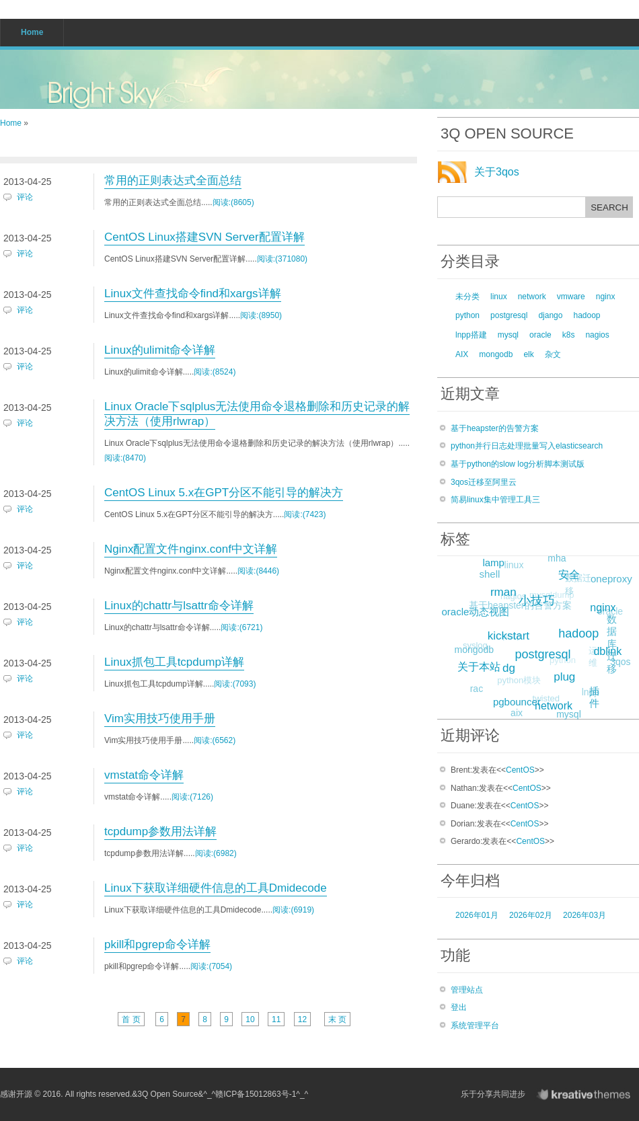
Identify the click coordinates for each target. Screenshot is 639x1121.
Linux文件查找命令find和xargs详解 (192, 293)
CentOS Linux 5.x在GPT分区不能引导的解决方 (223, 492)
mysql (508, 335)
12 (302, 1019)
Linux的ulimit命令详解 (159, 350)
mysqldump (547, 599)
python (467, 315)
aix (516, 714)
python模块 (515, 684)
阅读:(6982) (216, 853)
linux (498, 296)
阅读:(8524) (214, 372)
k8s (568, 335)
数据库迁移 (611, 644)
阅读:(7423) (305, 514)
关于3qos (496, 172)
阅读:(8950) (261, 315)
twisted (542, 702)
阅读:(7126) (192, 797)
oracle (540, 335)
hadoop (586, 315)
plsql (507, 641)
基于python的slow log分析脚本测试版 (518, 464)
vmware (571, 296)
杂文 (553, 354)
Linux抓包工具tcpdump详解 (174, 662)
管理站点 (467, 990)
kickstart (512, 631)
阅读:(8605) (233, 202)
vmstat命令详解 (144, 775)
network (532, 296)
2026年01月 (476, 915)
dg (514, 663)
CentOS (520, 770)
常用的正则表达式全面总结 (172, 180)
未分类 (467, 296)
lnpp (588, 694)
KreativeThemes (586, 1094)
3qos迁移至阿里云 (484, 482)
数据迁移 (575, 587)
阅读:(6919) (293, 910)
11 (276, 1019)
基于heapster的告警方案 (495, 428)
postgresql (508, 315)
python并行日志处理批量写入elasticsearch (527, 446)
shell (489, 574)
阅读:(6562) (214, 740)
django (550, 315)
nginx (605, 296)
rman (507, 588)
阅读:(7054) (211, 966)
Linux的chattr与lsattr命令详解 (179, 605)
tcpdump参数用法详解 (160, 831)
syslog (471, 648)
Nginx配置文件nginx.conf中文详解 (190, 549)
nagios (597, 335)
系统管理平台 (475, 1025)
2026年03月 (584, 915)
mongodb (496, 354)
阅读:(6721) (241, 627)
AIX (461, 354)
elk (528, 354)
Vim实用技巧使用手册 (159, 718)
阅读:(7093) (235, 684)
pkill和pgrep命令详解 (157, 944)
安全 (572, 572)
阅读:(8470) (125, 458)
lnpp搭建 (471, 335)
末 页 (337, 1019)
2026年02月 (530, 915)
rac (475, 689)
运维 (589, 660)
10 (250, 1019)
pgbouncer (520, 699)
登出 (459, 1007)
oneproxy (611, 578)
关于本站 (481, 664)
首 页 (131, 1019)
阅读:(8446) (258, 571)
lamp (495, 560)
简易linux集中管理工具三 (495, 499)
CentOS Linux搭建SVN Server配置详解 (204, 237)
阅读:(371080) (282, 259)
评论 (25, 197)
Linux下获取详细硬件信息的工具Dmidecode (215, 888)
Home (11, 123)
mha (557, 558)
